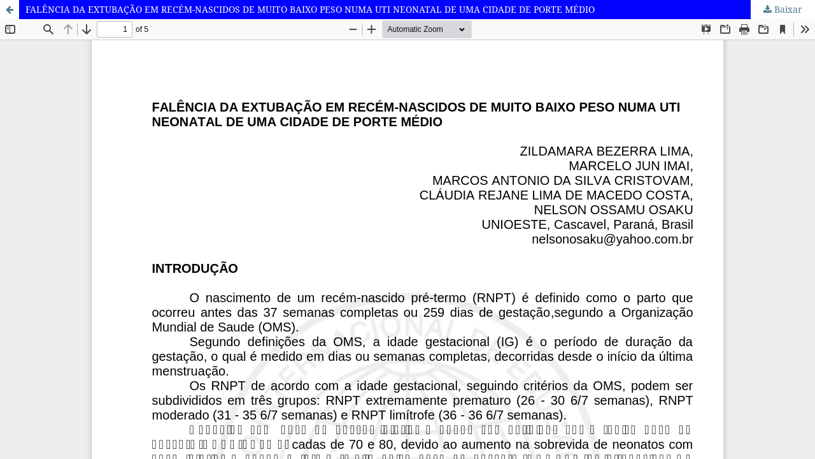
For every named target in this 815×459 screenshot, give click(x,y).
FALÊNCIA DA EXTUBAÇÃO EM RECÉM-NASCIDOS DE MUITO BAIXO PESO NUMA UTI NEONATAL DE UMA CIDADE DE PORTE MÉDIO (310, 9)
